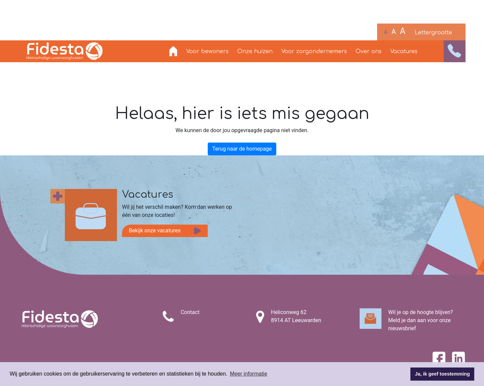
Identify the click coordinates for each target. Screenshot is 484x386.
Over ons (368, 51)
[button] (455, 51)
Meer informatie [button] (248, 374)
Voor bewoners (207, 51)
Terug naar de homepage (242, 149)
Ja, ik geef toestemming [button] (442, 374)
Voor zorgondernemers (314, 51)
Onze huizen (255, 51)
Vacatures (403, 51)
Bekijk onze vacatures (154, 230)
